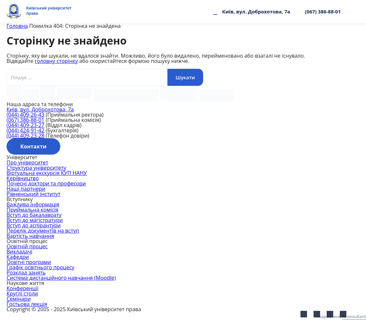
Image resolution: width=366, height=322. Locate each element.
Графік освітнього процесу (40, 267)
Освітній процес (27, 246)
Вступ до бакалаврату (34, 214)
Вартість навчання (30, 235)
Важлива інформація (33, 204)
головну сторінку (56, 61)
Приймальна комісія (32, 209)
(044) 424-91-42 (25, 130)
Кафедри (18, 256)
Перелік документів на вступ (43, 230)
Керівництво (23, 178)
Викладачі (19, 251)
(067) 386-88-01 (323, 11)
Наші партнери (26, 188)
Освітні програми (29, 262)
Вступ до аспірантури (34, 225)
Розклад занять (26, 272)
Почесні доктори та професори (46, 183)
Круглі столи (22, 293)
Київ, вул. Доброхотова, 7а (256, 11)
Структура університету (36, 167)
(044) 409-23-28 (25, 135)
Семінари (19, 298)
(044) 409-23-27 (25, 125)
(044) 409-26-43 (25, 114)
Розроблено (341, 316)
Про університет (27, 162)
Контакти (33, 146)
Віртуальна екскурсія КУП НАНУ (47, 173)
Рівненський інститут (34, 194)
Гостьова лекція (27, 304)
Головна (17, 25)
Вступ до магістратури (35, 220)
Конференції (22, 288)
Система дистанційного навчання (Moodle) (61, 277)
